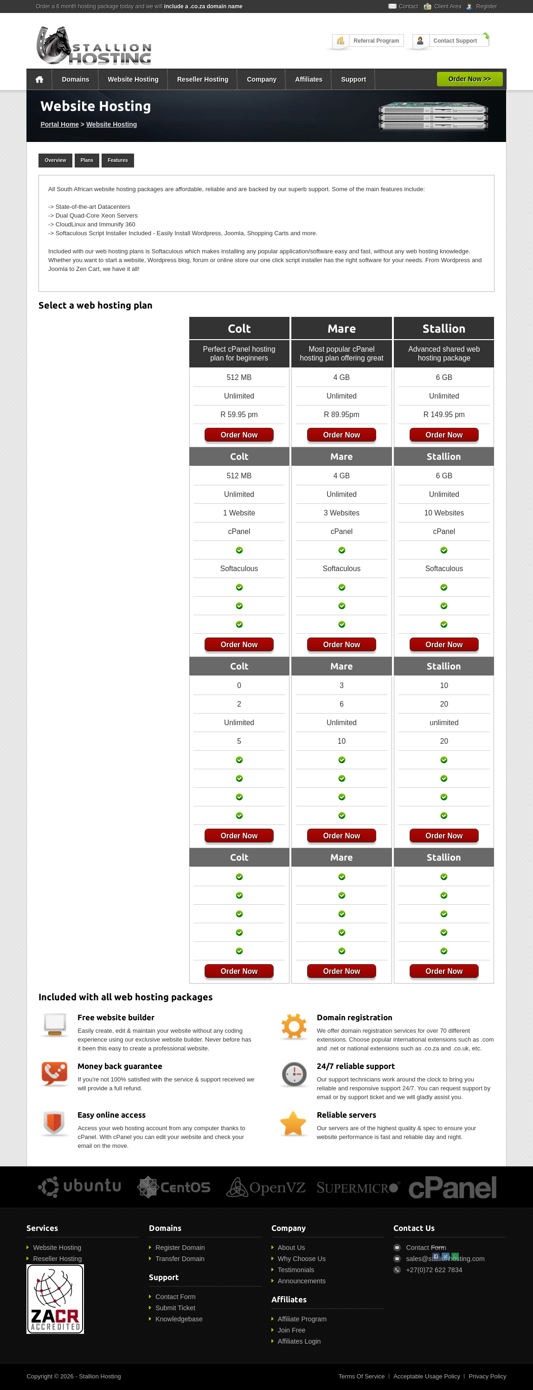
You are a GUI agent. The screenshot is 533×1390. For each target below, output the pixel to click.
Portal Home (59, 124)
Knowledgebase (179, 1319)
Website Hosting (133, 79)
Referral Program (376, 41)
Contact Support (455, 41)
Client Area (448, 6)
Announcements (302, 1281)
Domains (75, 79)
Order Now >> (470, 79)
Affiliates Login (299, 1341)
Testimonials (296, 1270)
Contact (408, 6)
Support (353, 79)
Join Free (292, 1330)
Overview (55, 160)
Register (486, 6)
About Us (291, 1247)
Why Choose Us (302, 1258)
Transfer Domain (180, 1258)
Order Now (237, 435)
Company (261, 79)
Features (118, 160)
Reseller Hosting (202, 79)
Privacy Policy (488, 1376)
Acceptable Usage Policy (426, 1376)
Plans (87, 160)
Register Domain (180, 1247)
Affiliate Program (302, 1319)
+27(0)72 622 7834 (434, 1270)
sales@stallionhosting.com (445, 1258)
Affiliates (308, 79)
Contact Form (175, 1296)
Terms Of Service (362, 1376)
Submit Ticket (175, 1308)
